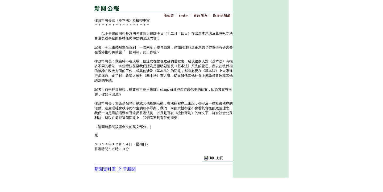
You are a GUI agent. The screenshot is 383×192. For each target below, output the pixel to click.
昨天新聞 (127, 169)
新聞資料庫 (105, 169)
